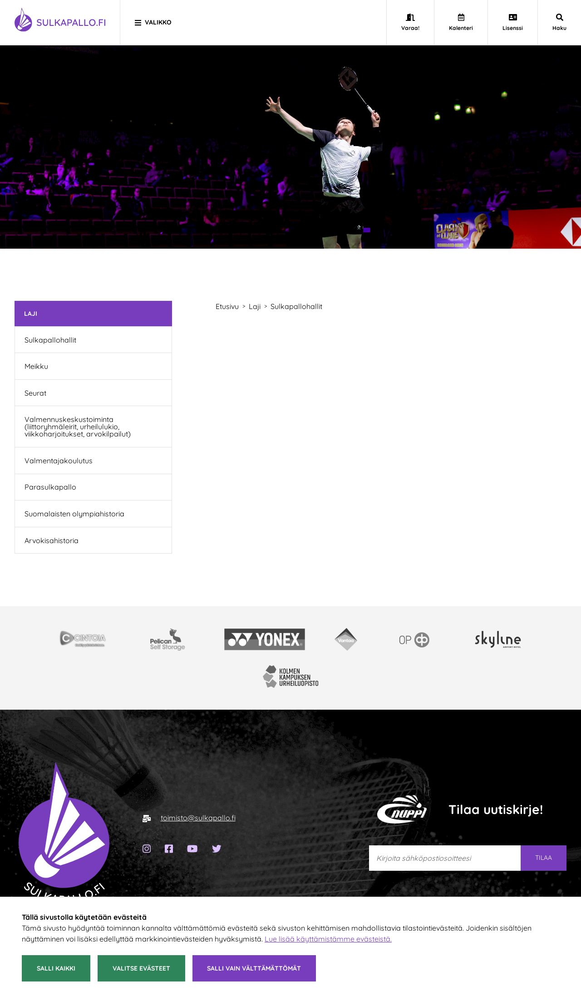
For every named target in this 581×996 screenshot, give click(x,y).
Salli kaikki (56, 968)
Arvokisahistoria (52, 540)
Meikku (36, 366)
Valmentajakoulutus (59, 460)
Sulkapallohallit (50, 339)
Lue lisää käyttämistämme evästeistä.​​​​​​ (328, 938)
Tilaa (543, 858)
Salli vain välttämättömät (254, 968)
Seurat (35, 392)
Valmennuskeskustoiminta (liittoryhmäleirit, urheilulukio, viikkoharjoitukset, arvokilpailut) (78, 426)
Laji (30, 313)
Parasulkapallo (50, 486)
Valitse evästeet (141, 968)
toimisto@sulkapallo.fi (198, 817)
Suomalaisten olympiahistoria (74, 513)
